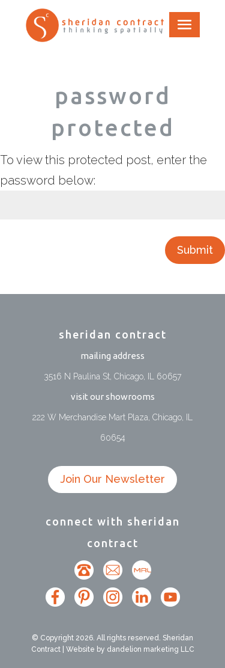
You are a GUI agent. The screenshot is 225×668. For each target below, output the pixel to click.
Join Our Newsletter (112, 479)
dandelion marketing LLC (150, 649)
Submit (195, 250)
